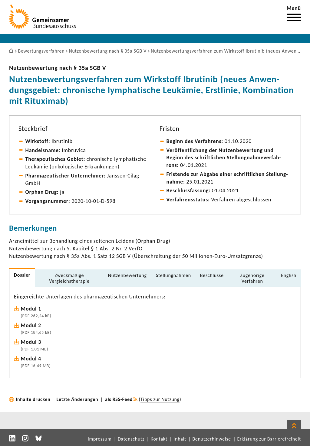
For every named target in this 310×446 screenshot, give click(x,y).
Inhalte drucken (33, 399)
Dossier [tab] (22, 275)
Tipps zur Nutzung (160, 399)
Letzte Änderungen (77, 399)
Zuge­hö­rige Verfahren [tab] (252, 278)
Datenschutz (131, 439)
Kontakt (159, 439)
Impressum (100, 439)
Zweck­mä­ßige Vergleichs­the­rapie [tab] (69, 278)
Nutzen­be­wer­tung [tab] (127, 275)
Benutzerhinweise (212, 439)
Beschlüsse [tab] (212, 275)
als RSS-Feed (119, 399)
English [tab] (288, 275)
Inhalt (179, 439)
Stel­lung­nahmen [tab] (173, 275)
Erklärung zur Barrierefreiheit (269, 439)
